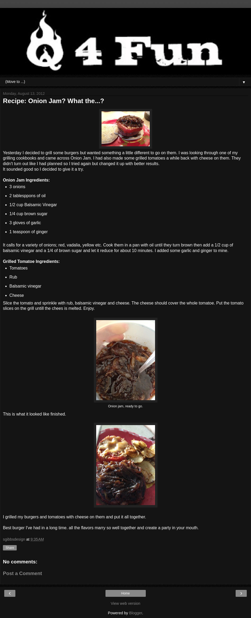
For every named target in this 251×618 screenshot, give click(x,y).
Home (125, 593)
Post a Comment (22, 573)
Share (10, 548)
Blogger (135, 613)
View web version (125, 603)
